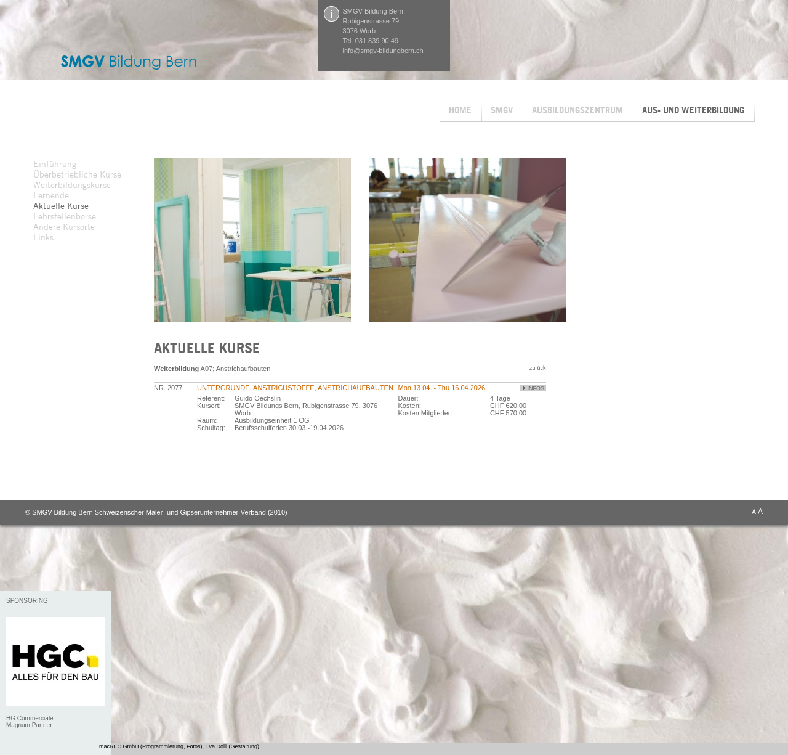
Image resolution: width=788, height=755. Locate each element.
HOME (460, 110)
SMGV (502, 110)
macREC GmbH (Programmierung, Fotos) (151, 746)
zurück (537, 368)
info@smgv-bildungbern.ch (383, 50)
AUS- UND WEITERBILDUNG (693, 110)
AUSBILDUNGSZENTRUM (577, 110)
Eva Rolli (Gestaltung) (233, 746)
